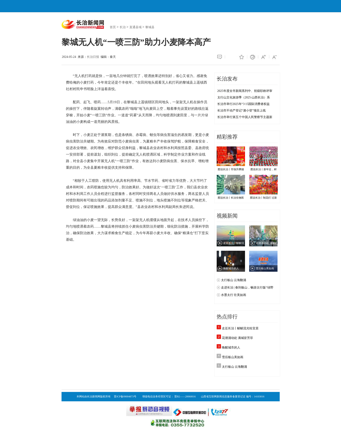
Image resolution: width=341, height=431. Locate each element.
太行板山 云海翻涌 (233, 280)
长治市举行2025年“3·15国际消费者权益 (243, 104)
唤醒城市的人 (231, 347)
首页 (113, 27)
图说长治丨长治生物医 (231, 187)
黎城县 (149, 27)
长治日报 (93, 56)
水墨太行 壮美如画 (233, 295)
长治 (123, 27)
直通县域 (135, 27)
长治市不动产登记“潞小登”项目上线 (241, 110)
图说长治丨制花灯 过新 (263, 187)
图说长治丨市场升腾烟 (231, 158)
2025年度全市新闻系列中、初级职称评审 (244, 91)
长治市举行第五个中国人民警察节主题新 (244, 117)
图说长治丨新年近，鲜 (263, 158)
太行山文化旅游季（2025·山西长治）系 (243, 97)
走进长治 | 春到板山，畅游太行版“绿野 (247, 287)
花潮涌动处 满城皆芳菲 (237, 338)
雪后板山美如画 (232, 357)
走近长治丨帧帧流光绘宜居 (240, 328)
